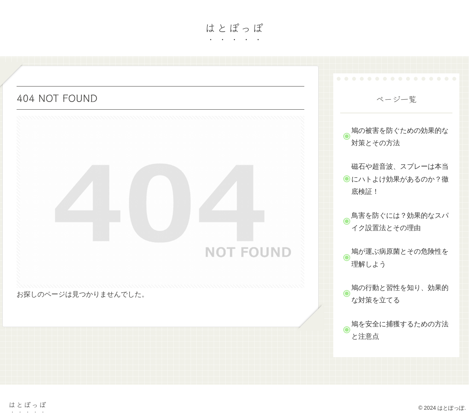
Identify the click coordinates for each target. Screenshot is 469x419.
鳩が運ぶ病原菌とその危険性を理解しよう (400, 258)
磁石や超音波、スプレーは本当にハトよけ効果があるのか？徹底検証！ (400, 179)
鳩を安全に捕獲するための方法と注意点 (400, 330)
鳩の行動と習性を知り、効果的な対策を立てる (400, 294)
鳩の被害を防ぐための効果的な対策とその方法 (400, 137)
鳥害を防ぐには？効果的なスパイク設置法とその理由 (400, 222)
